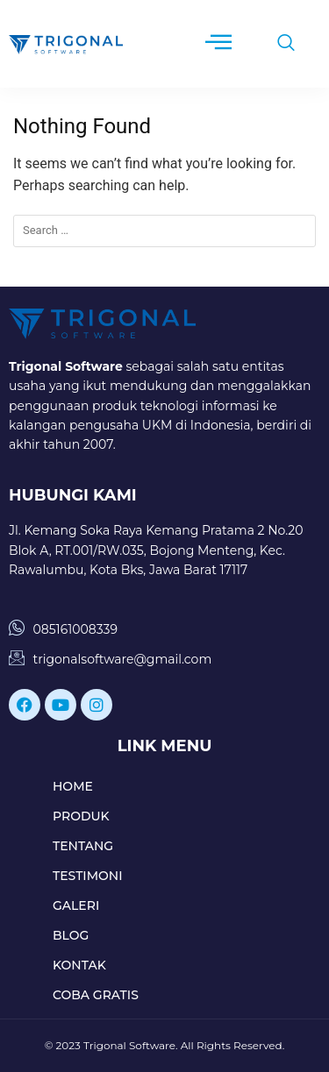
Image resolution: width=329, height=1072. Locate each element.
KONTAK (79, 965)
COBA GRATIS (96, 995)
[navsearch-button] (277, 43)
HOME (73, 786)
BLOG (71, 935)
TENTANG (83, 846)
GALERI (76, 905)
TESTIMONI (88, 876)
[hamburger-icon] (218, 44)
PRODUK (81, 816)
